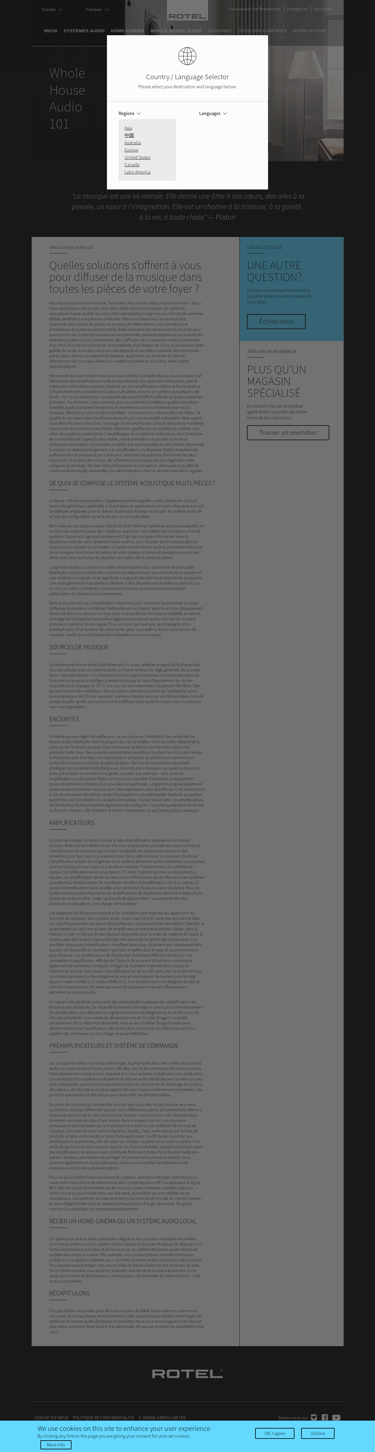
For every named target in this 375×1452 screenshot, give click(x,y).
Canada (132, 164)
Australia (133, 142)
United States (137, 157)
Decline (318, 1433)
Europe (131, 150)
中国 (129, 135)
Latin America (138, 172)
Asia (128, 128)
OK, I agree (275, 1433)
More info (56, 1445)
